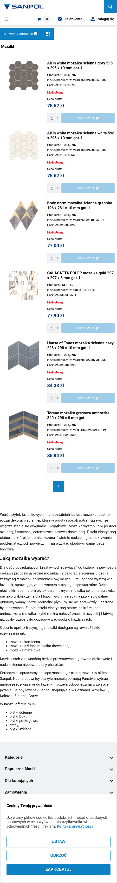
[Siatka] (48, 34)
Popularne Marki (59, 769)
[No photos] (36, 34)
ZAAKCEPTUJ (59, 869)
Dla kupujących (59, 781)
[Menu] (6, 19)
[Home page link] (24, 6)
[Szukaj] (110, 6)
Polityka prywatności (75, 826)
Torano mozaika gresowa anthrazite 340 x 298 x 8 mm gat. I (78, 415)
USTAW (58, 841)
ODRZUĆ (58, 855)
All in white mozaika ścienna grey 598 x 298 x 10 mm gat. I (80, 65)
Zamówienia (59, 792)
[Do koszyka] (88, 118)
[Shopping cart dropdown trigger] (44, 19)
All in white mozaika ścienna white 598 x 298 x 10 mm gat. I (80, 135)
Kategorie (59, 757)
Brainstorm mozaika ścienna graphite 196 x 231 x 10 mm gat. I (79, 205)
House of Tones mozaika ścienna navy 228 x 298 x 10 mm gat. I (80, 345)
